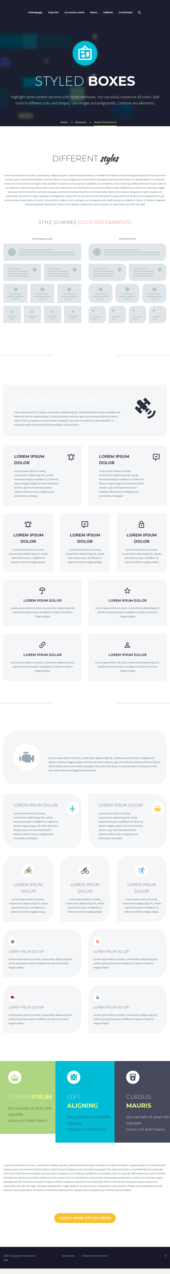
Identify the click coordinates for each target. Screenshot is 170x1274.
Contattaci (125, 12)
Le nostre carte (74, 12)
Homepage (35, 12)
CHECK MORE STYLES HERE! (85, 1220)
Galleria (108, 12)
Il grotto (53, 12)
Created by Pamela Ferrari (95, 1261)
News (93, 12)
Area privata (68, 1261)
